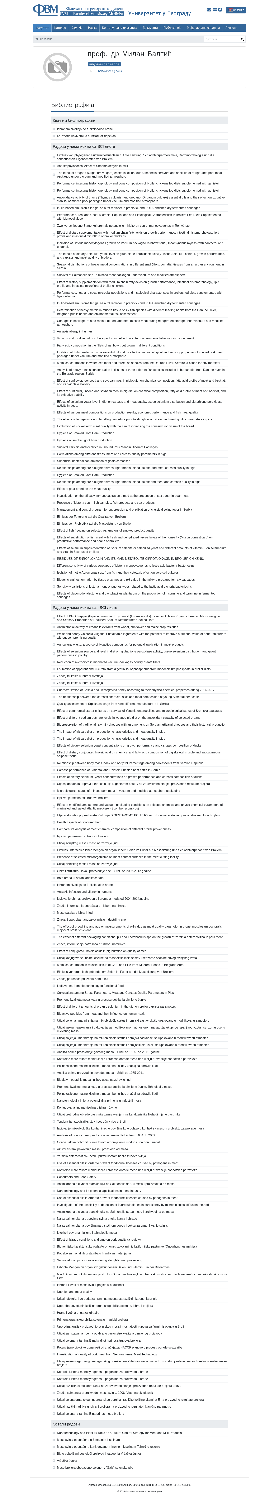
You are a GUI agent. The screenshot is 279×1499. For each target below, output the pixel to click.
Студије (77, 27)
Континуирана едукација (119, 27)
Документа (150, 27)
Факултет (42, 27)
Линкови (231, 27)
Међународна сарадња (203, 27)
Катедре (60, 27)
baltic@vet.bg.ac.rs (110, 71)
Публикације (172, 27)
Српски (237, 9)
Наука (92, 27)
